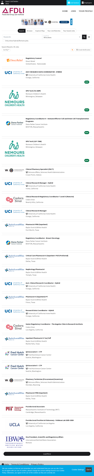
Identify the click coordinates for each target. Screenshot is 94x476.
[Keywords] (22, 37)
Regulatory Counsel (34, 58)
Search (21, 31)
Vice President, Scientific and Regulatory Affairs (44, 437)
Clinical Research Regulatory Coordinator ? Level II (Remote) (50, 196)
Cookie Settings (78, 470)
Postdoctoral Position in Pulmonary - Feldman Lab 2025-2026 (49, 420)
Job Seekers (73, 2)
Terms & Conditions (20, 464)
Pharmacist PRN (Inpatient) (37, 224)
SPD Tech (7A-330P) (33, 91)
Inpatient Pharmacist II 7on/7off (38, 338)
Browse (29, 31)
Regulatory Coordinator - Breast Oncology (42, 238)
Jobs (73, 11)
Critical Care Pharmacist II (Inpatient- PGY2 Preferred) (47, 255)
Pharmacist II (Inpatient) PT (37, 297)
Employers (87, 2)
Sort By (5, 50)
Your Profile (86, 11)
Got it (89, 470)
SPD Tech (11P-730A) (34, 141)
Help (5, 464)
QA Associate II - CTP (34, 352)
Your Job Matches (54, 31)
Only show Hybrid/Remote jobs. (17, 41)
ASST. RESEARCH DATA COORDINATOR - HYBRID (44, 72)
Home (65, 11)
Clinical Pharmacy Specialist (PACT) (40, 169)
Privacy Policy (37, 464)
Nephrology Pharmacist (35, 269)
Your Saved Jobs (69, 31)
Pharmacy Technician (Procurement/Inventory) (44, 379)
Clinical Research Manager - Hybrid (39, 183)
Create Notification (83, 50)
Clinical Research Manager (36, 211)
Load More (47, 454)
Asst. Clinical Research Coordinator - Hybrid (43, 283)
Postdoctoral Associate (35, 406)
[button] (89, 37)
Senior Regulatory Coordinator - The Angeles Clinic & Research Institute (54, 324)
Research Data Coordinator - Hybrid (40, 310)
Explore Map (40, 31)
